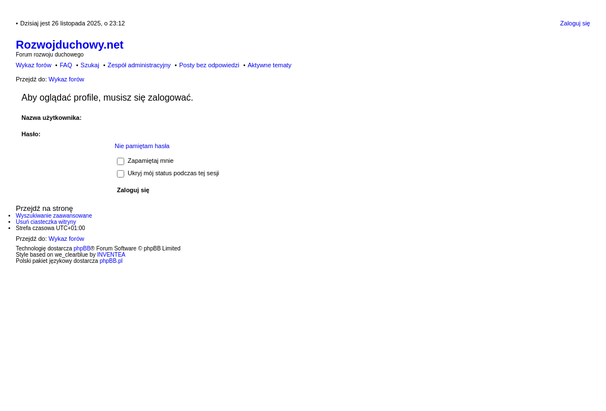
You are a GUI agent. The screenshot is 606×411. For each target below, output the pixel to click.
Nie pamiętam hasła (142, 145)
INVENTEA (111, 255)
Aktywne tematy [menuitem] (269, 65)
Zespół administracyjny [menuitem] (139, 65)
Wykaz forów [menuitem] (33, 65)
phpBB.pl (111, 261)
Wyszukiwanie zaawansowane (54, 216)
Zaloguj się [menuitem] (575, 23)
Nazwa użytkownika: (51, 117)
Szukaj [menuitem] (90, 65)
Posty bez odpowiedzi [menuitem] (209, 65)
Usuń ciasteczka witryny (46, 222)
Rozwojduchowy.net (70, 44)
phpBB (81, 248)
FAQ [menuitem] (66, 65)
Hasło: (31, 134)
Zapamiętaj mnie (145, 160)
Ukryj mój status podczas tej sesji (168, 173)
